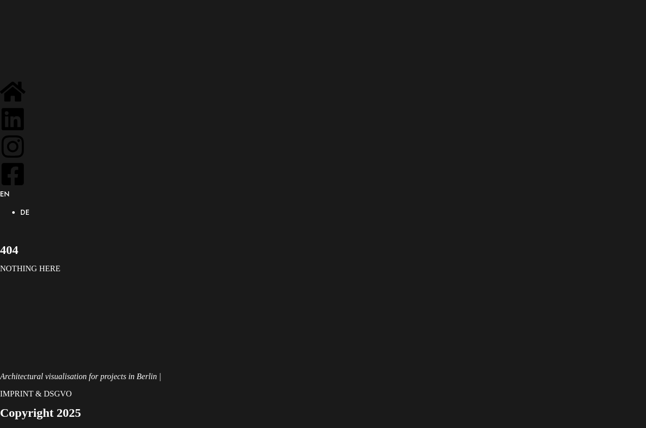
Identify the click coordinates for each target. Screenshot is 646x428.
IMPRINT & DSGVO (36, 393)
